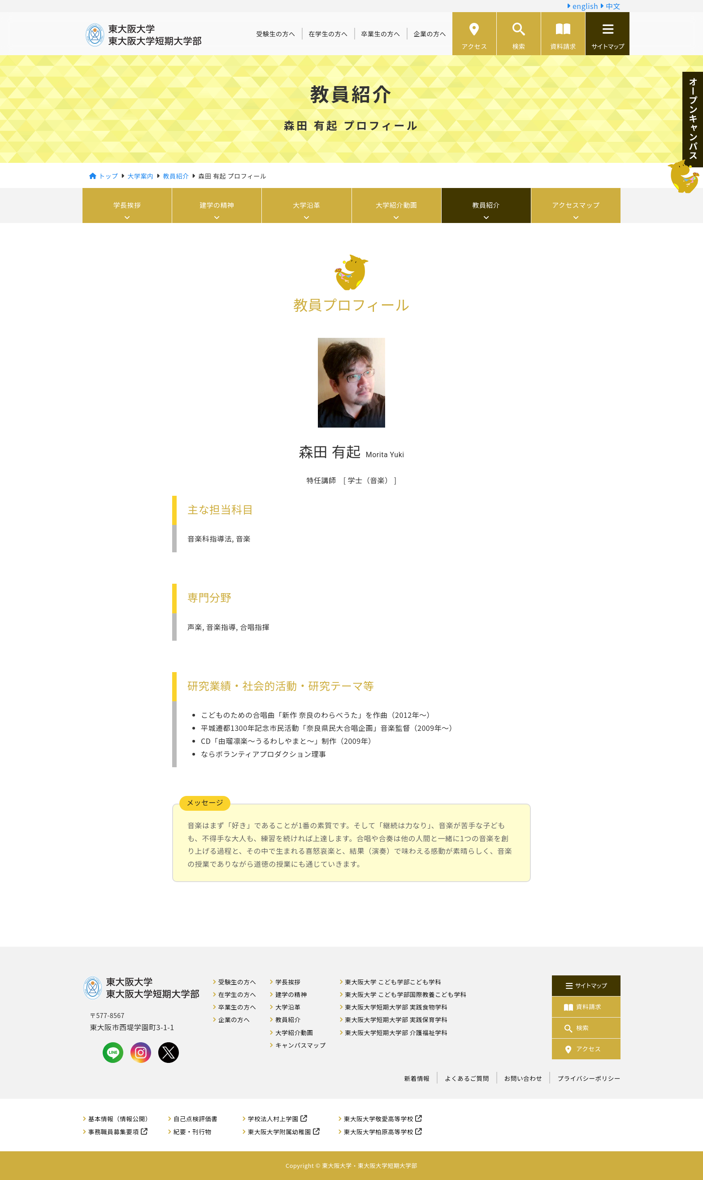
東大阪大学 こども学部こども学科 (393, 981)
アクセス (474, 37)
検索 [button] (518, 37)
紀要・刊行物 (193, 1131)
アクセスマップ (575, 205)
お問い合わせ (523, 1078)
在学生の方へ (328, 33)
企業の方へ (430, 33)
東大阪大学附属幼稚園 (279, 1131)
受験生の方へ (275, 33)
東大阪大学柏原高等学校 (378, 1131)
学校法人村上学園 (273, 1118)
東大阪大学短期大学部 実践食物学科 (396, 1006)
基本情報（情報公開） (120, 1118)
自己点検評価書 (196, 1118)
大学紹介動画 (396, 205)
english (582, 5)
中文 (610, 5)
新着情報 (417, 1078)
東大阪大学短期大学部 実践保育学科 (396, 1019)
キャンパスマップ (300, 1044)
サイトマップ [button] (607, 37)
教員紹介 (486, 205)
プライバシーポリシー (589, 1078)
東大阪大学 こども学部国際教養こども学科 (405, 994)
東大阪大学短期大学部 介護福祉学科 (396, 1032)
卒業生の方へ (380, 33)
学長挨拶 (127, 205)
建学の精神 (217, 205)
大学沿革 (306, 205)
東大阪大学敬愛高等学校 (378, 1118)
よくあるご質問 (467, 1078)
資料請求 (563, 37)
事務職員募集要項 (113, 1131)
